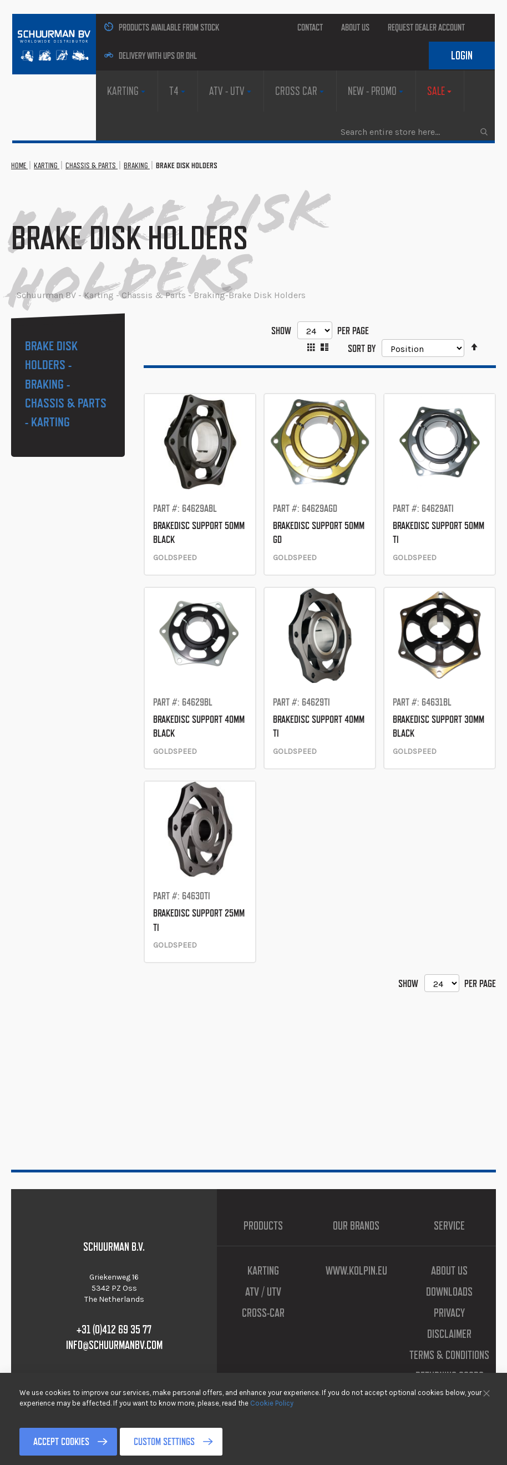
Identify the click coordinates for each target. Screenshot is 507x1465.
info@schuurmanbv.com (114, 1345)
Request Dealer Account (426, 27)
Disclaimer (449, 1334)
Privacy (449, 1313)
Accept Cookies (61, 1441)
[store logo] (54, 44)
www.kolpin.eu (356, 1270)
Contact (310, 27)
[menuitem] (127, 91)
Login (462, 55)
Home (19, 165)
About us (355, 27)
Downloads (449, 1291)
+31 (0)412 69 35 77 (114, 1329)
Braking (137, 165)
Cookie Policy (271, 1402)
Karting (46, 165)
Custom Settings (164, 1441)
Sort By (362, 348)
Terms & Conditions (449, 1355)
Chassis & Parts (91, 165)
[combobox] (413, 131)
